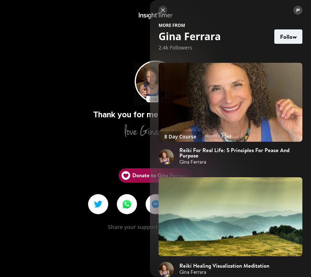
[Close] (163, 10)
